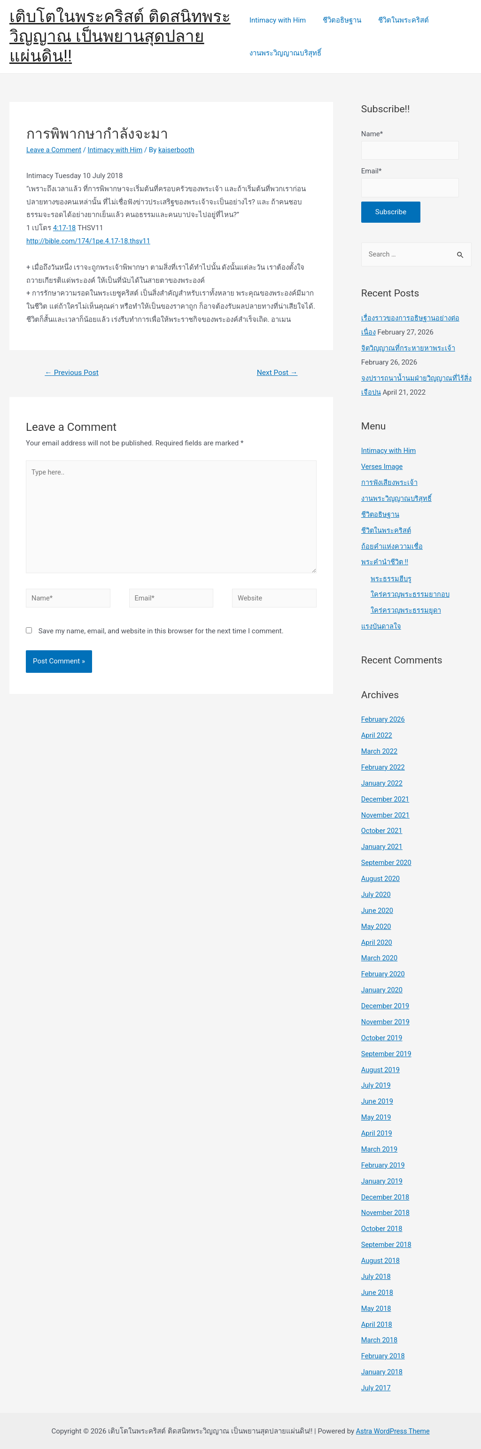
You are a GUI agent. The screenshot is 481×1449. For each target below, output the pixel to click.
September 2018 (387, 1243)
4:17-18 (65, 228)
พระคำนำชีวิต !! (385, 563)
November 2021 (386, 815)
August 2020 (381, 879)
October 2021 (382, 831)
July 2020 (376, 895)
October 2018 (382, 1228)
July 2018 (376, 1275)
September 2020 (387, 863)
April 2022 (377, 736)
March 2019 (380, 1149)
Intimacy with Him (277, 20)
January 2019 (382, 1180)
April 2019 (377, 1133)
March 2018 (380, 1339)
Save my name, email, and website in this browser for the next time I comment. (161, 635)
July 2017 (376, 1386)
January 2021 (382, 847)
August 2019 (381, 1069)
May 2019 (376, 1117)
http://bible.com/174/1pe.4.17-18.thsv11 (90, 241)
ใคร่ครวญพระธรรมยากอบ (410, 596)
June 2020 (377, 911)
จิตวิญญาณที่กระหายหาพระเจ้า (409, 350)
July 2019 (376, 1085)
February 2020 (383, 974)
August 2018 (381, 1259)
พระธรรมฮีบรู (391, 580)
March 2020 (380, 958)
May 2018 (376, 1307)
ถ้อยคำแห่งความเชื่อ (392, 548)
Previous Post (73, 372)
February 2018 (383, 1355)
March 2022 (380, 752)
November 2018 (386, 1212)
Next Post (276, 372)
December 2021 (386, 799)
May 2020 (376, 926)
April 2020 (377, 942)
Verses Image (382, 468)
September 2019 (387, 1053)
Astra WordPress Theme (393, 1430)
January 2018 (382, 1370)
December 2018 (386, 1196)
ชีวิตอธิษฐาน (339, 20)
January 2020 (382, 990)
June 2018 (377, 1291)
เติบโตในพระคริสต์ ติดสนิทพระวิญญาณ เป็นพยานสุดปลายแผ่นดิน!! (120, 36)
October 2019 (382, 1038)
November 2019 (386, 1022)
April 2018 (377, 1323)
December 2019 (386, 1006)
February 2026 (383, 721)
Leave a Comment (54, 150)
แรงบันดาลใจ (382, 627)
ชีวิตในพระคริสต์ (397, 20)
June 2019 (377, 1101)
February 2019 (383, 1165)
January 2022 (382, 784)
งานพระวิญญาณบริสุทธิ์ (285, 53)
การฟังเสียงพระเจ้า (389, 484)
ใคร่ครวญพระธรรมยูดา (406, 612)
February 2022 (383, 768)
